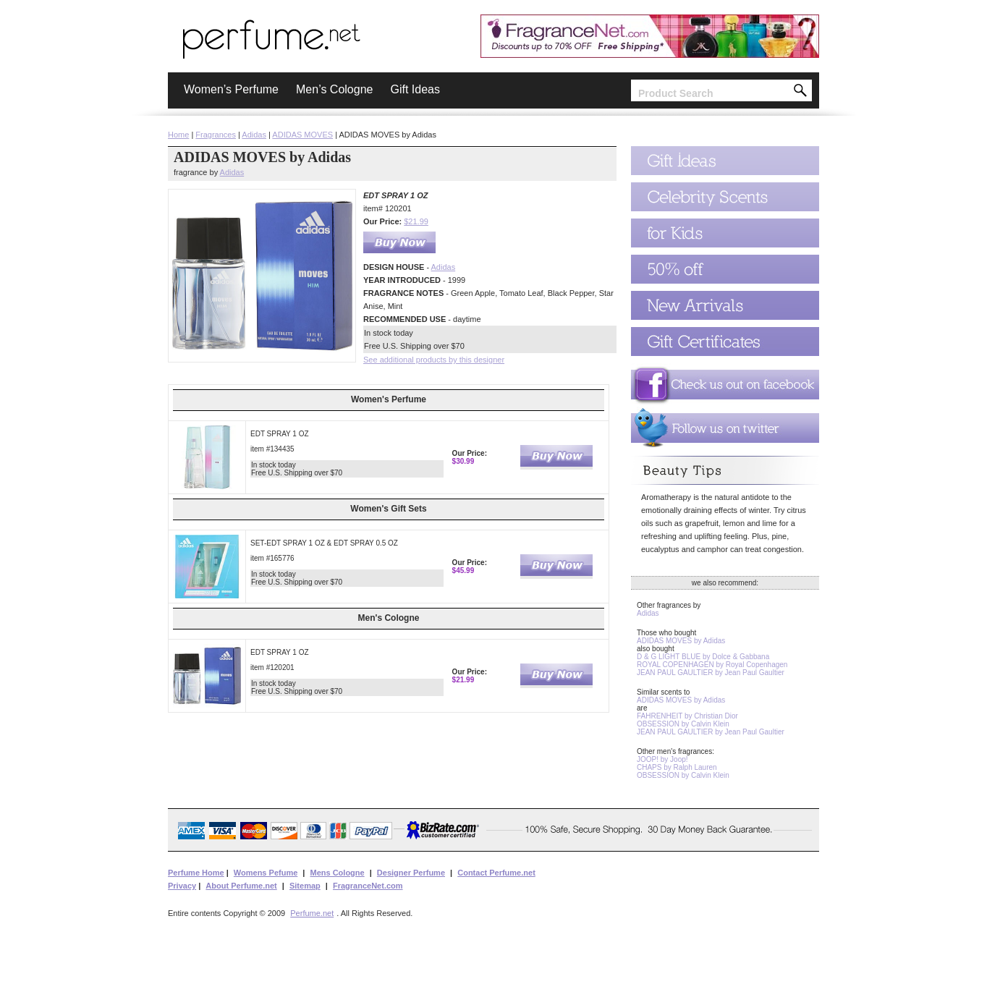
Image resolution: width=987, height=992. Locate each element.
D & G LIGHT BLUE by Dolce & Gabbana (703, 657)
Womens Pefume (265, 872)
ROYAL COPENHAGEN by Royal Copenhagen (712, 665)
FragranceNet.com (368, 885)
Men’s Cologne (334, 89)
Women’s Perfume (231, 89)
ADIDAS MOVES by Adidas (681, 641)
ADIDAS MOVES (302, 134)
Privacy (182, 885)
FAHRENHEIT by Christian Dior (687, 716)
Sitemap (305, 885)
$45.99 (463, 571)
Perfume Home (196, 872)
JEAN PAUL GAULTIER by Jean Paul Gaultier (710, 673)
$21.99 (416, 221)
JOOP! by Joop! (662, 759)
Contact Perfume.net (496, 872)
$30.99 (463, 461)
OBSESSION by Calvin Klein (683, 724)
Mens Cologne (337, 872)
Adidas (254, 134)
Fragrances (215, 134)
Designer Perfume (411, 872)
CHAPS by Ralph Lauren (677, 767)
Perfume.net (312, 913)
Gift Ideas (414, 89)
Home (178, 134)
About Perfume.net (241, 885)
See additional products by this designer (433, 359)
